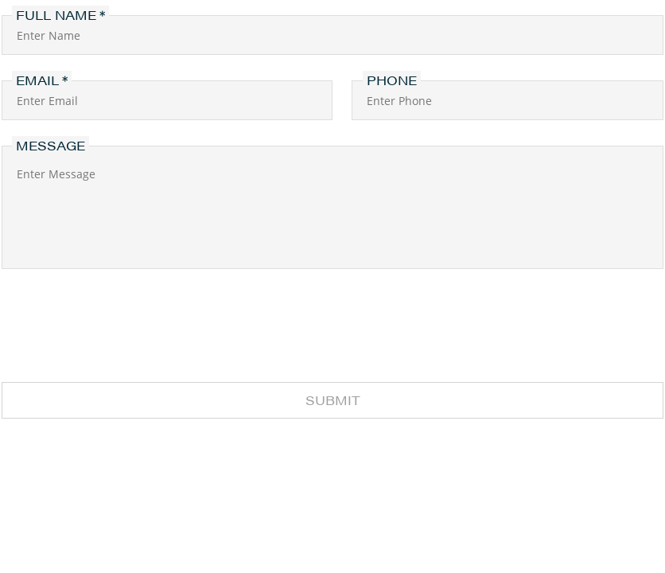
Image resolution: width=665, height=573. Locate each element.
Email (37, 80)
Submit (332, 400)
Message (50, 145)
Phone (392, 80)
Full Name (56, 15)
